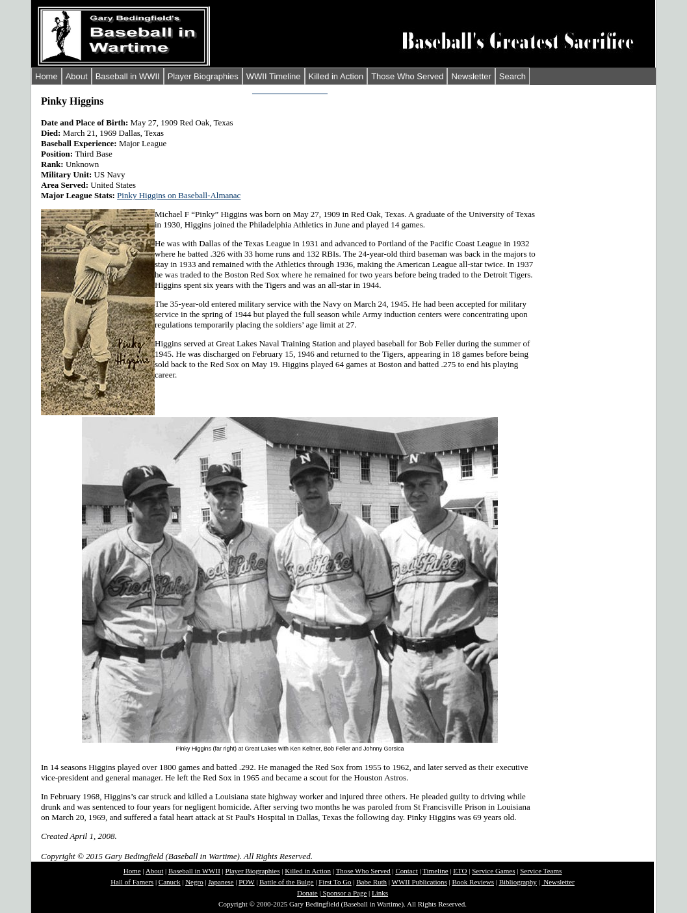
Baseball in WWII (128, 76)
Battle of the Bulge (286, 882)
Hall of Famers (131, 882)
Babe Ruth (371, 882)
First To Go (334, 882)
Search (512, 76)
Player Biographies (203, 76)
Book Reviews (472, 882)
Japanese (220, 882)
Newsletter (471, 76)
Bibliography (518, 882)
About (77, 76)
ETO (460, 871)
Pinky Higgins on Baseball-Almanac (178, 195)
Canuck (170, 882)
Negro (194, 882)
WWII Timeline (273, 76)
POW (246, 882)
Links (380, 893)
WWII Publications (419, 882)
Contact (406, 871)
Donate (307, 893)
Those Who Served (407, 76)
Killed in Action (336, 76)
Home (46, 76)
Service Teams (541, 871)
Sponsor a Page (344, 893)
